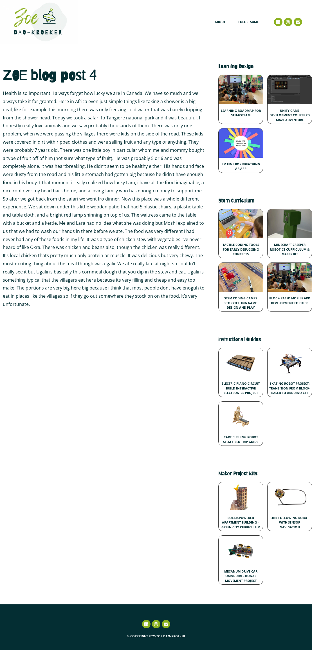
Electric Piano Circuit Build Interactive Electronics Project (241, 388)
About (220, 22)
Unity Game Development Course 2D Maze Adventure (290, 115)
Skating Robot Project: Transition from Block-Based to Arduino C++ (289, 388)
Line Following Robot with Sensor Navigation (289, 522)
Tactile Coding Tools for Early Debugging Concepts (241, 249)
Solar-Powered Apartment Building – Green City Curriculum (240, 522)
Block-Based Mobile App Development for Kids (289, 300)
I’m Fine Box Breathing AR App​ (241, 166)
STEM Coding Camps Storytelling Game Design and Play (240, 303)
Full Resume (248, 22)
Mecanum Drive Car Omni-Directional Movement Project (240, 576)
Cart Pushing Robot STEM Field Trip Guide (240, 439)
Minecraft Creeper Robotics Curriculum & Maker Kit (289, 249)
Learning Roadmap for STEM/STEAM (241, 112)
